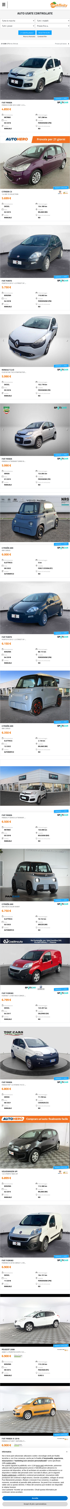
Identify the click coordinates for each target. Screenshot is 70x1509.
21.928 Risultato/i (27, 32)
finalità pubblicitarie (9, 1475)
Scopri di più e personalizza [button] (35, 1504)
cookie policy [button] (11, 1463)
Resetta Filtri (44, 32)
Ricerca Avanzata (29, 36)
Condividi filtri (42, 36)
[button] (3, 73)
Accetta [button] (35, 1498)
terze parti (40, 1466)
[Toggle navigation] (4, 4)
